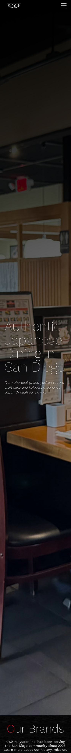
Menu (64, 6)
